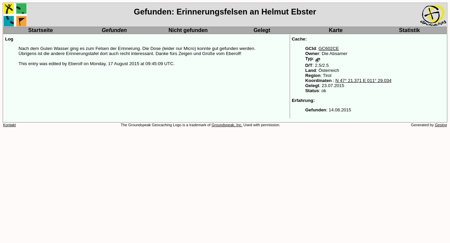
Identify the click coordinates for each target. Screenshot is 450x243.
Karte (336, 30)
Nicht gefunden (187, 30)
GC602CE (328, 48)
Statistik (409, 30)
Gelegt (262, 30)
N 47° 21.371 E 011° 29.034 (363, 80)
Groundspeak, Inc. (227, 125)
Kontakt (9, 125)
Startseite (40, 30)
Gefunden (114, 30)
